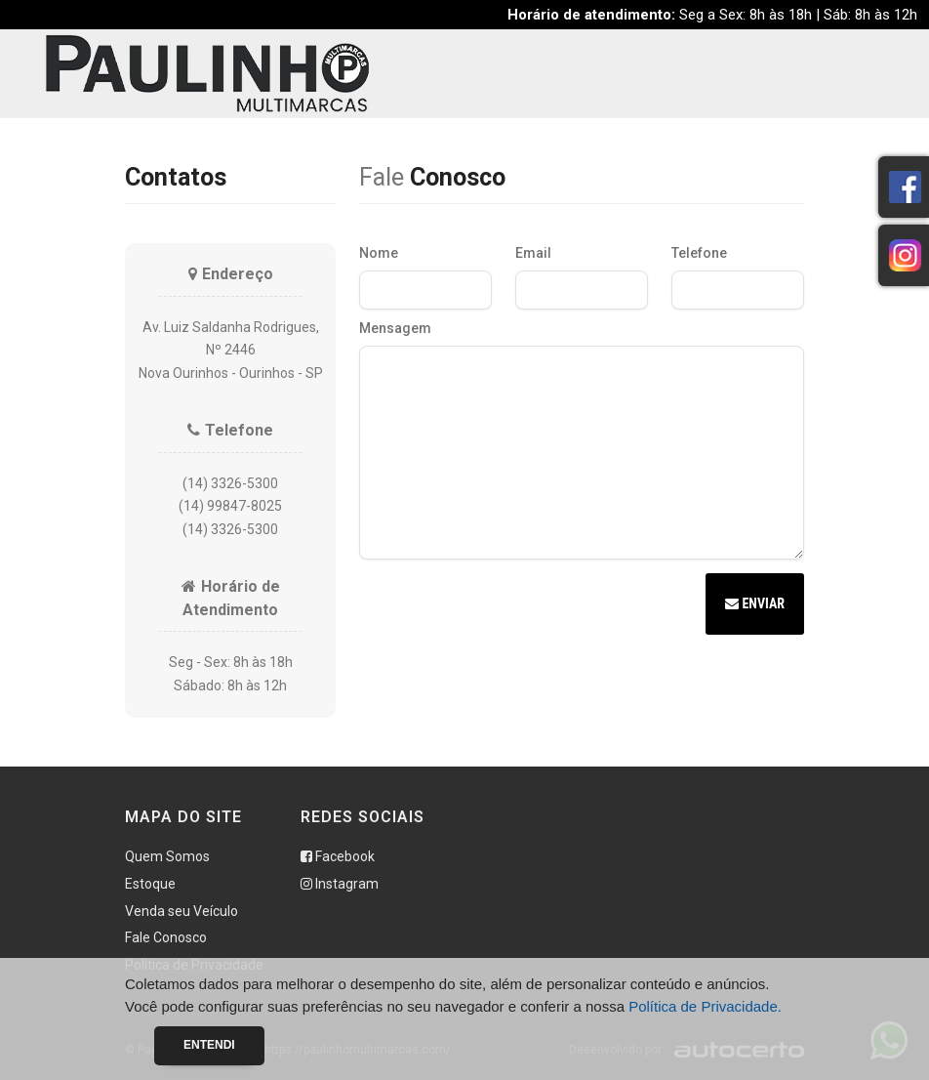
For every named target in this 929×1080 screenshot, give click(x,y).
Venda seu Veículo (181, 911)
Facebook (338, 856)
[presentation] (507, 606)
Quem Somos (167, 856)
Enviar (755, 603)
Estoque (150, 884)
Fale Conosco (166, 937)
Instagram (340, 884)
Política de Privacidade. (705, 1006)
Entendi (209, 1045)
